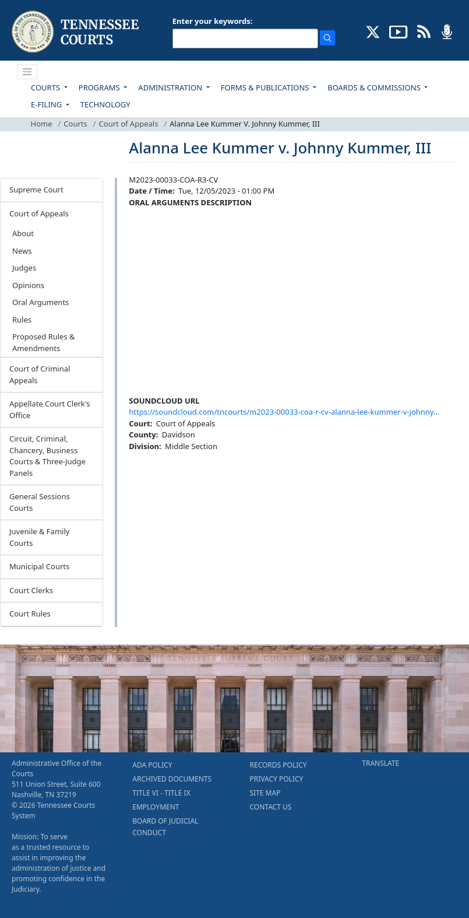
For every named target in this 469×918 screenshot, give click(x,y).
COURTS (46, 87)
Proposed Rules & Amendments (43, 342)
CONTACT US (271, 807)
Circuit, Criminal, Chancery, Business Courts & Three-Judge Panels (47, 455)
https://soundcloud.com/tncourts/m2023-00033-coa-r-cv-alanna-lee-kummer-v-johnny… (284, 412)
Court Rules (30, 613)
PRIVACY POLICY (277, 779)
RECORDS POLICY (278, 765)
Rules (21, 319)
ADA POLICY (152, 765)
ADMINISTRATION (171, 87)
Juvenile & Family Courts (39, 537)
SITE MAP (265, 793)
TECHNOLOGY (105, 104)
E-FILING (47, 104)
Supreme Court (36, 189)
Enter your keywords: (212, 21)
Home (41, 123)
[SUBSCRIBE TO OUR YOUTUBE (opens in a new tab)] (398, 31)
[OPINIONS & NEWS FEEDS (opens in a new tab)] (424, 31)
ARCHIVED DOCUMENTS (171, 779)
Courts (75, 123)
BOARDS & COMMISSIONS (374, 87)
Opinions (28, 285)
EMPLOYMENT (155, 807)
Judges (24, 267)
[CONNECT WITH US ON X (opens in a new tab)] (373, 31)
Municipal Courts (39, 566)
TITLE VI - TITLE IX (161, 793)
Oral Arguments (40, 302)
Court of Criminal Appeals (39, 374)
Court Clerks (31, 590)
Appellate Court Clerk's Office (49, 409)
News (21, 251)
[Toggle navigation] (27, 71)
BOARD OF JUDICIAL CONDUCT (165, 827)
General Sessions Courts (39, 502)
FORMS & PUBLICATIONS (266, 87)
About (23, 233)
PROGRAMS (100, 87)
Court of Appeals (128, 123)
